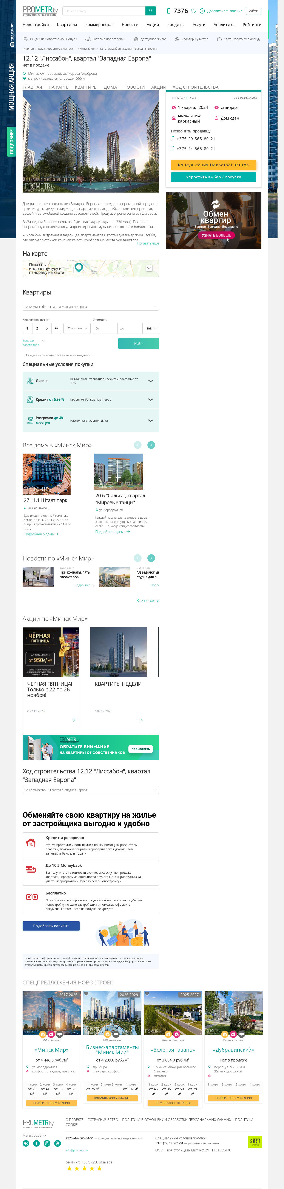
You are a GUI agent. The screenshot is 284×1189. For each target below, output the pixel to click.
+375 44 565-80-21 (193, 148)
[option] (56, 495)
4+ (56, 328)
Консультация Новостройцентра (213, 164)
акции (153, 24)
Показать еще (148, 243)
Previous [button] (138, 445)
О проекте (74, 1119)
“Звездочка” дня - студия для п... (150, 574)
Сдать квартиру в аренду (242, 39)
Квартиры (67, 24)
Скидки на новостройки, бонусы (53, 39)
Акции (158, 87)
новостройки (36, 24)
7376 (180, 11)
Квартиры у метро (195, 39)
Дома (110, 87)
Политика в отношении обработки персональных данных (176, 1119)
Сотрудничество (103, 1119)
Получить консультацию (51, 1103)
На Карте (58, 87)
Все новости (147, 600)
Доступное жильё (153, 39)
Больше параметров (31, 343)
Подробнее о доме (41, 534)
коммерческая (99, 24)
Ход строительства (196, 87)
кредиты (176, 24)
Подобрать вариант (51, 928)
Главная (32, 87)
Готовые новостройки (108, 39)
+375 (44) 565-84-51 (104, 1138)
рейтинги (252, 24)
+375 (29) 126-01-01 (187, 1143)
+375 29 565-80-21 (193, 138)
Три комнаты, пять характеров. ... (75, 574)
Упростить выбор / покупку (213, 177)
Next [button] (151, 445)
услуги (199, 24)
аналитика (224, 24)
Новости (134, 87)
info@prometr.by (77, 1150)
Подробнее (84, 585)
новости (130, 24)
